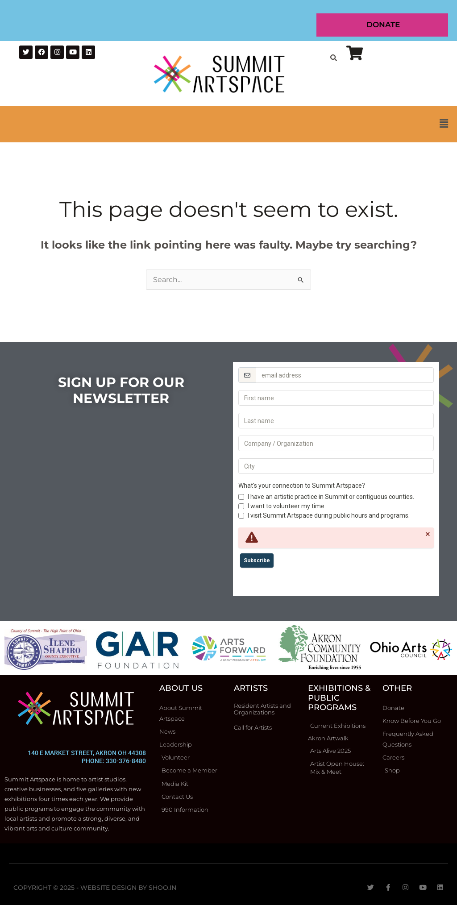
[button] (228, 124)
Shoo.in (162, 888)
